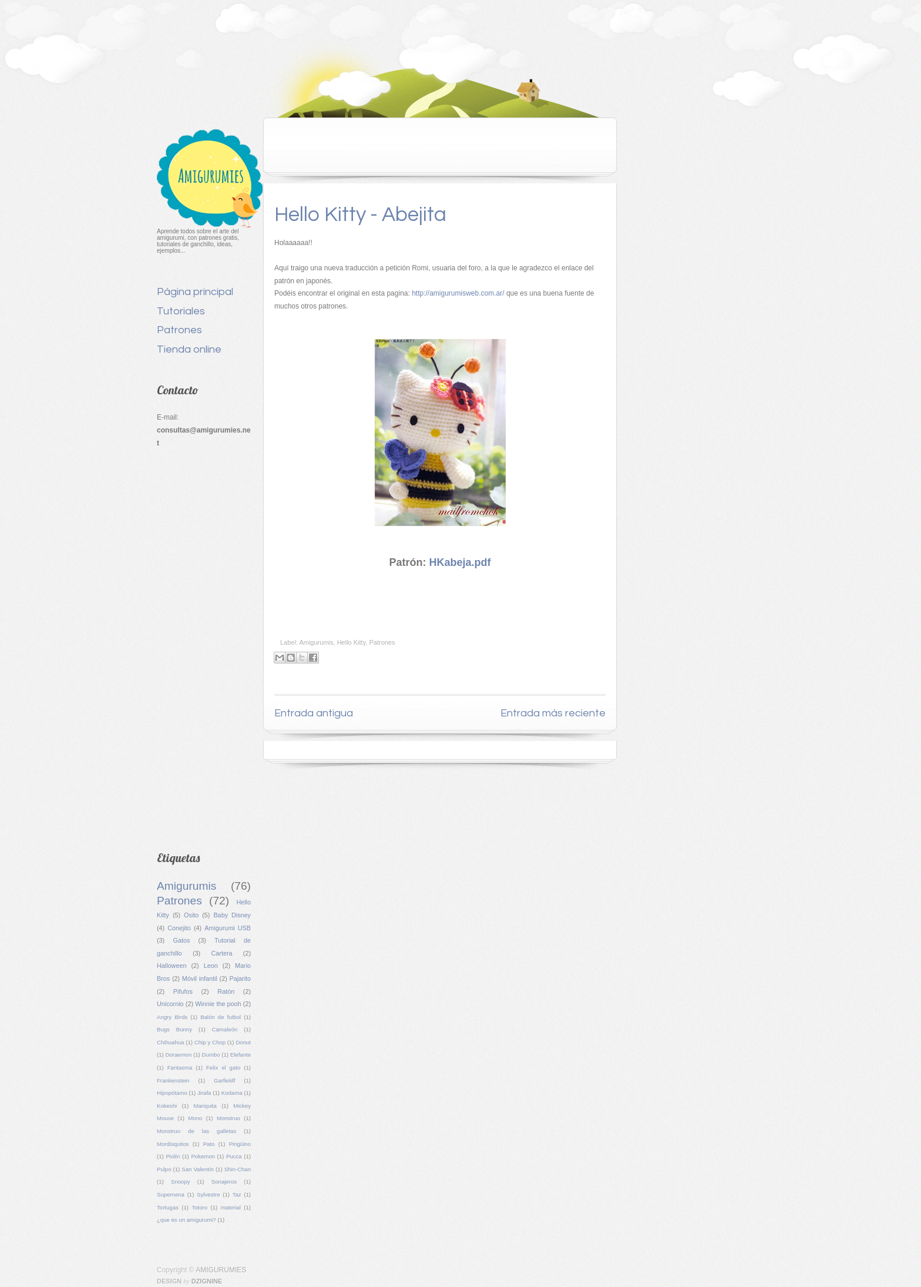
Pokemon (203, 1156)
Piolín (173, 1156)
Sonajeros (224, 1181)
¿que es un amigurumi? (186, 1219)
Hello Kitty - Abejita (360, 214)
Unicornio (170, 1003)
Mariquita (204, 1105)
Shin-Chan (237, 1169)
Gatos (181, 940)
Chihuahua (170, 1042)
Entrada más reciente (553, 713)
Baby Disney (232, 915)
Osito (191, 915)
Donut (243, 1042)
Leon (211, 965)
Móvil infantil (199, 978)
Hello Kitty (351, 642)
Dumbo (211, 1054)
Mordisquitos (173, 1144)
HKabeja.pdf (460, 562)
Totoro (199, 1207)
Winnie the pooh (218, 1003)
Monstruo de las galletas (196, 1131)
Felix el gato (223, 1067)
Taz (237, 1194)
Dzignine (207, 1281)
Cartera (221, 953)
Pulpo (164, 1169)
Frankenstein (173, 1080)
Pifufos (183, 991)
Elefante (240, 1054)
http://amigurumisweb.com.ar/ (458, 293)
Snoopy (180, 1181)
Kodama (232, 1093)
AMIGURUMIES (221, 1270)
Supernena (170, 1194)
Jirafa (204, 1093)
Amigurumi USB (227, 927)
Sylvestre (208, 1194)
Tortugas (168, 1207)
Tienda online (189, 349)
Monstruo (228, 1118)
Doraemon (179, 1054)
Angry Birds (172, 1017)
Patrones (179, 330)
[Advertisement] (204, 646)
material (231, 1207)
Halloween (171, 965)
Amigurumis (186, 886)
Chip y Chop (210, 1042)
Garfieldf (224, 1080)
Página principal (195, 291)
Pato (209, 1144)
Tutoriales (181, 311)
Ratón (225, 991)
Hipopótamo (172, 1093)
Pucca (234, 1156)
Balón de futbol (220, 1017)
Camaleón (225, 1029)
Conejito (179, 927)
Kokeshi (167, 1105)
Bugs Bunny (174, 1029)
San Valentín (197, 1169)
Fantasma (180, 1067)
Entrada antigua (313, 713)
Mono (195, 1118)
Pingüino (240, 1144)
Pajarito (240, 978)
